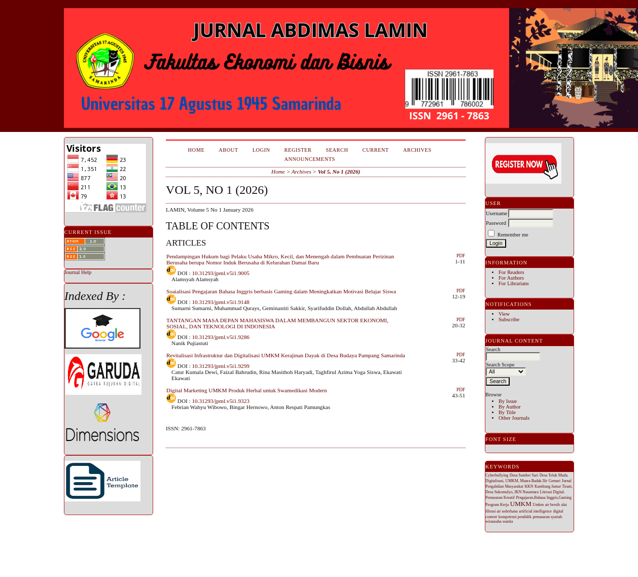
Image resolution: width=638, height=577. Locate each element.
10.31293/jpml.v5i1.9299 (220, 366)
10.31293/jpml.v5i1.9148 (220, 302)
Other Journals (514, 418)
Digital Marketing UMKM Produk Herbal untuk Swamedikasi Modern (246, 390)
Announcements (310, 159)
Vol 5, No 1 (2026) (339, 171)
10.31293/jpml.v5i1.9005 (220, 273)
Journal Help (77, 272)
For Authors (511, 278)
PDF (460, 255)
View (504, 314)
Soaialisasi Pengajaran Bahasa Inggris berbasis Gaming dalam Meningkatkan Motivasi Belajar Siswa (281, 291)
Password (496, 223)
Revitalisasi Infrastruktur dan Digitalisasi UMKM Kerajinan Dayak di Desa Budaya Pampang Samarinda (285, 355)
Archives (417, 150)
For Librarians (514, 283)
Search (337, 150)
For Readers (511, 272)
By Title (507, 412)
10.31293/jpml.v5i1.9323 (220, 401)
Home (196, 150)
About (228, 150)
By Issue (508, 401)
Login (261, 150)
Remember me (513, 234)
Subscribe (509, 319)
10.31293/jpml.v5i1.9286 (220, 337)
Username (496, 213)
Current (376, 150)
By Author (510, 407)
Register (298, 150)
